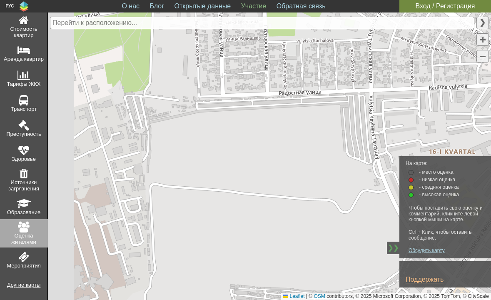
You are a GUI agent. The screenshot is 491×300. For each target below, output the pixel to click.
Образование (24, 212)
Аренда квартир (24, 59)
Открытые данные (202, 6)
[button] (482, 39)
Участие (254, 6)
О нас (131, 6)
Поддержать (425, 279)
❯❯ (393, 247)
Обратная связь (301, 6)
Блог (157, 6)
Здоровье (24, 159)
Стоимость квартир (23, 32)
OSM (319, 296)
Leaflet (293, 296)
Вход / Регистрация (445, 6)
